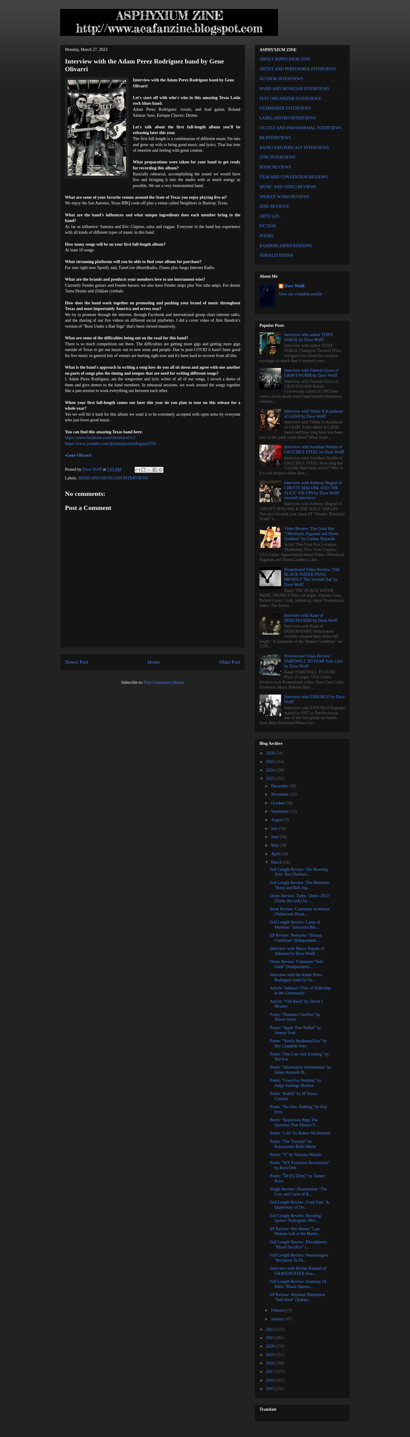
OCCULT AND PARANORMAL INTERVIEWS (300, 128)
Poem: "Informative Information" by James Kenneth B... (300, 1070)
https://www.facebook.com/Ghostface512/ (100, 437)
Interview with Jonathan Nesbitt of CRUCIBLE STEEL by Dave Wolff (314, 449)
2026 (271, 753)
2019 (271, 1355)
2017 (271, 1371)
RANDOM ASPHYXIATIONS (285, 246)
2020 (271, 1346)
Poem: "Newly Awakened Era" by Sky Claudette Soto (298, 1043)
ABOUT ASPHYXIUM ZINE (284, 59)
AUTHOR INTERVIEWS (281, 79)
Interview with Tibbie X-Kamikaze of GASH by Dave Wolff (313, 414)
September (280, 811)
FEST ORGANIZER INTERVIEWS (290, 98)
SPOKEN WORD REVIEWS (284, 197)
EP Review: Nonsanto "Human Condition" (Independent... (296, 938)
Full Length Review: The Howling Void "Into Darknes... (299, 872)
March (277, 862)
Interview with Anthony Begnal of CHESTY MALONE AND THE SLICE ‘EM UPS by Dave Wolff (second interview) (313, 490)
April (276, 854)
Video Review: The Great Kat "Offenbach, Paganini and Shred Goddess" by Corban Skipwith (311, 533)
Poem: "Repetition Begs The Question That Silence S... (294, 1122)
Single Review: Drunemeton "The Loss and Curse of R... (298, 1191)
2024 (271, 770)
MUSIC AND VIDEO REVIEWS (287, 187)
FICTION (267, 226)
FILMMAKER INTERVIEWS (285, 108)
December (280, 786)
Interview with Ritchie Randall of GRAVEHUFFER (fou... (298, 1271)
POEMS (266, 236)
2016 (271, 1380)
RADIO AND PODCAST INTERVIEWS (294, 147)
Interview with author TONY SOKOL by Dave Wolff (308, 337)
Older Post (229, 662)
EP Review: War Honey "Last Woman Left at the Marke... (295, 1231)
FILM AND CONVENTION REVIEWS (293, 177)
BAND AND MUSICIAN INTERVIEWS (113, 478)
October (278, 803)
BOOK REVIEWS (275, 167)
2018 (271, 1363)
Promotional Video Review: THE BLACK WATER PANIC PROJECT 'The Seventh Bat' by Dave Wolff (312, 577)
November (280, 794)
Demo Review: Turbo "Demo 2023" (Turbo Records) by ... (300, 898)
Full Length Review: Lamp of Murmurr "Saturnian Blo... (295, 924)
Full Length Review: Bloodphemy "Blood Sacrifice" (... (298, 1244)
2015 (271, 1388)
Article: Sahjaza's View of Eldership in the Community (300, 990)
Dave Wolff (295, 286)
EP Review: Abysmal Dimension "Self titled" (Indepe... (297, 1297)
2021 (271, 1338)
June (275, 837)
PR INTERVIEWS (275, 138)
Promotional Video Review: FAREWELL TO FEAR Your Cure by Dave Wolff (313, 661)
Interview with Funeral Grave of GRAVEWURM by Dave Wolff (311, 373)
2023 (271, 778)
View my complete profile (301, 294)
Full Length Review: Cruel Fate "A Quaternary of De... (299, 1205)
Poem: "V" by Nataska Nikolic (295, 1154)
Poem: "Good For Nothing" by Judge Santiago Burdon (295, 1083)
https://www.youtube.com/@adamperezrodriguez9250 (110, 443)
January (278, 1319)
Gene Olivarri (79, 455)
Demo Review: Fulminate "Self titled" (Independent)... (296, 964)
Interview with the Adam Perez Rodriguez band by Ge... (296, 977)
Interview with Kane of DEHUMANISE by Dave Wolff (311, 618)
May (275, 845)
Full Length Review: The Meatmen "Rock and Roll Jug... (299, 885)
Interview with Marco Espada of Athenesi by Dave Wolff (297, 951)
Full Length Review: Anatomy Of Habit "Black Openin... (298, 1284)
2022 (271, 1329)
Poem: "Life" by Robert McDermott (300, 1133)
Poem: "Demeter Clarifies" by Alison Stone (295, 1017)
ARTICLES (269, 216)
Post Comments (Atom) (164, 682)
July (275, 828)
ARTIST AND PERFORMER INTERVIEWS (297, 69)
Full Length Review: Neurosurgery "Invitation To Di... (299, 1258)
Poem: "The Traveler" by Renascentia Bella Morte (293, 1144)
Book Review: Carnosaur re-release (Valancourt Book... (299, 911)
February (279, 1310)
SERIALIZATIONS (276, 255)
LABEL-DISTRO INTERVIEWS (287, 118)
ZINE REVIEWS (274, 206)
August (277, 820)
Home (154, 662)
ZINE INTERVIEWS (277, 157)
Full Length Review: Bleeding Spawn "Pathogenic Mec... (295, 1218)
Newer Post (76, 662)
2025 (271, 761)
